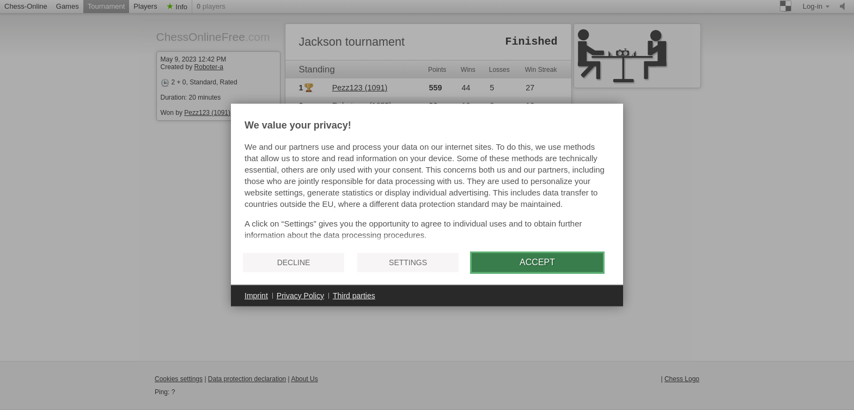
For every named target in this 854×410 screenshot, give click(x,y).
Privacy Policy (300, 295)
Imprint (256, 295)
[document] (427, 181)
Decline (293, 262)
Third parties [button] (354, 295)
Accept (537, 262)
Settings (408, 262)
